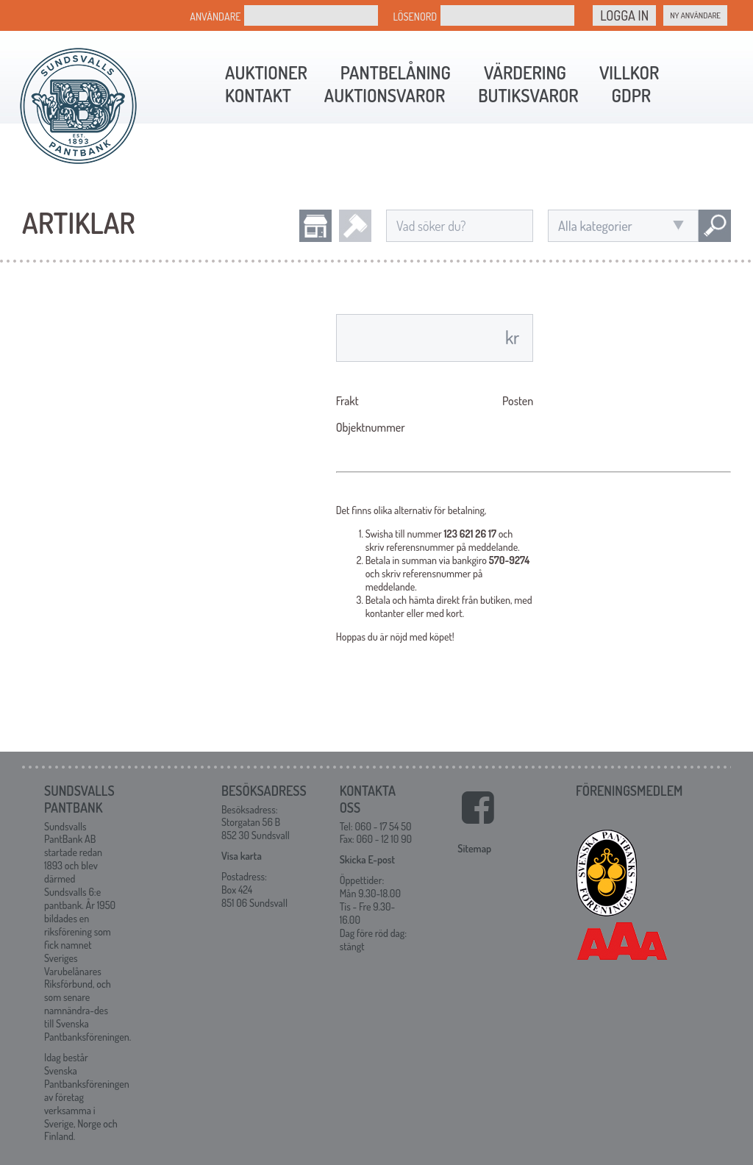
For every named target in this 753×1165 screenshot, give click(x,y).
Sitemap (474, 848)
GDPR (631, 95)
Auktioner (266, 72)
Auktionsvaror (384, 95)
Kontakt (258, 95)
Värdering (525, 72)
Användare (215, 16)
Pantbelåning (395, 72)
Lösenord (415, 16)
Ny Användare (695, 15)
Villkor (629, 72)
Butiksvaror (528, 95)
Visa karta (241, 855)
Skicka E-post (367, 859)
